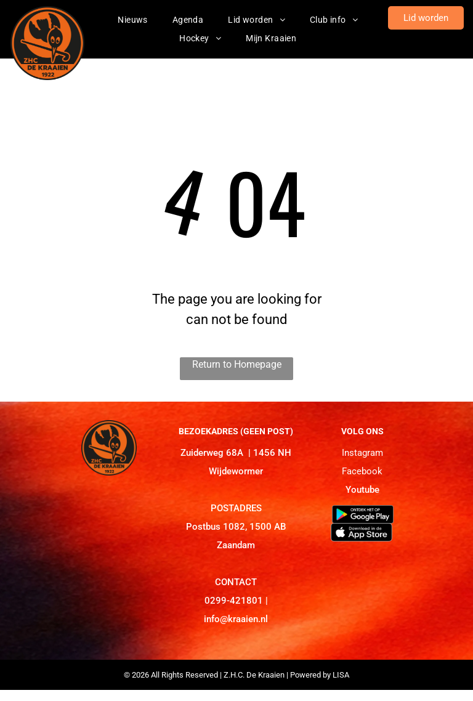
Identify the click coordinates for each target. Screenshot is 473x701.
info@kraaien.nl (236, 619)
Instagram (362, 452)
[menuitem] (132, 20)
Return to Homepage (236, 364)
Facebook (362, 471)
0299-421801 (233, 600)
